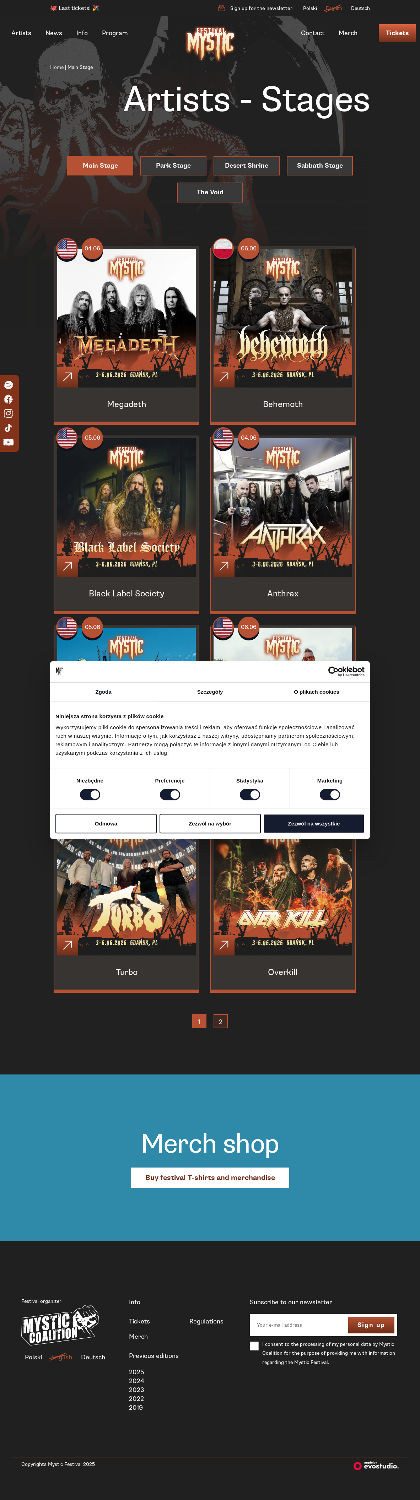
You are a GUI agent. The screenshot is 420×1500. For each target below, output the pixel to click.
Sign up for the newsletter (261, 8)
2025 (136, 1383)
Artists (21, 33)
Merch (348, 33)
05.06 (97, 442)
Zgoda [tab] (104, 692)
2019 (136, 1419)
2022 (136, 1410)
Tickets (397, 33)
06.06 (253, 250)
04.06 (97, 250)
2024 (136, 1392)
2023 (136, 1401)
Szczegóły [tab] (210, 692)
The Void (210, 192)
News (53, 33)
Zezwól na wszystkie (314, 824)
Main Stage (100, 166)
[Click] (68, 379)
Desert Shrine (246, 166)
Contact (312, 33)
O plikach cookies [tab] (316, 692)
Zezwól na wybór (210, 824)
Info (82, 33)
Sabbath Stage (320, 166)
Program (115, 33)
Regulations (206, 1333)
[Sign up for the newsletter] (221, 8)
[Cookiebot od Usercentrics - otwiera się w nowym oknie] (333, 671)
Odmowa (106, 824)
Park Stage (173, 166)
